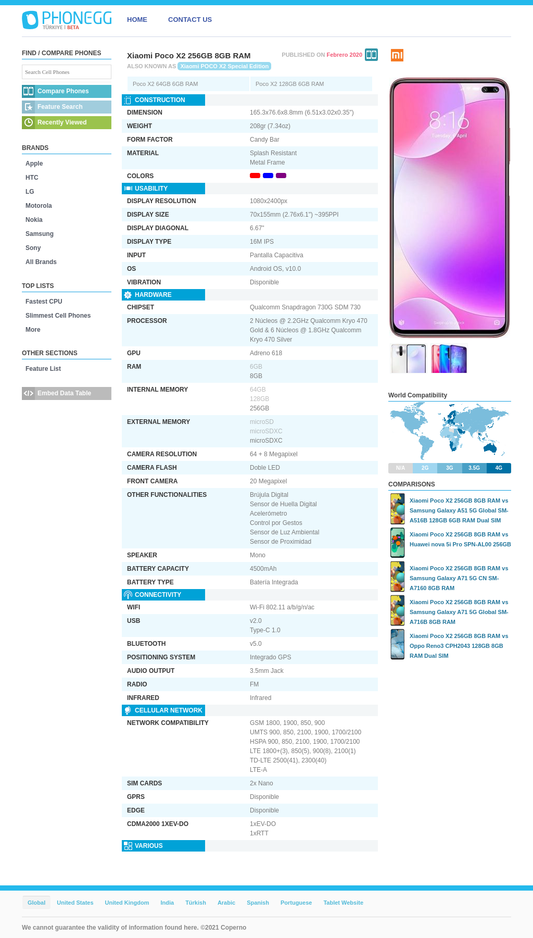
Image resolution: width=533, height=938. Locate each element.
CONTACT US (190, 19)
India (167, 902)
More (33, 329)
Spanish (258, 902)
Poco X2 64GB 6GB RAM (165, 84)
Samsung (40, 233)
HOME (137, 19)
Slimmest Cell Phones (58, 315)
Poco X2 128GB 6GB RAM (290, 84)
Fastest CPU (44, 301)
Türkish (195, 902)
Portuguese (296, 902)
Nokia (34, 219)
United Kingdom (127, 902)
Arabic (226, 902)
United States (75, 902)
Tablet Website (343, 902)
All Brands (41, 262)
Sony (33, 248)
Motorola (39, 205)
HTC (32, 177)
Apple (34, 163)
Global (36, 902)
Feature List (43, 368)
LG (30, 191)
